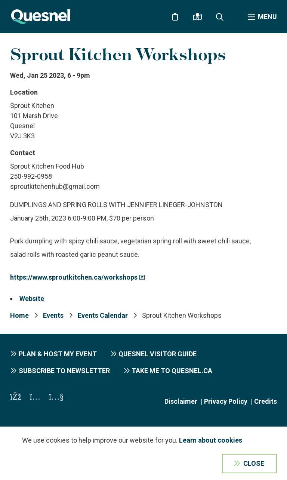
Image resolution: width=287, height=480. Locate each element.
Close (253, 463)
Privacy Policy (225, 401)
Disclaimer (180, 401)
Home (19, 315)
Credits (265, 401)
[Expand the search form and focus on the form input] (220, 17)
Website (31, 298)
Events (53, 315)
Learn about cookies (210, 440)
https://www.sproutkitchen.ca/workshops (74, 277)
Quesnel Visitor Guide (157, 354)
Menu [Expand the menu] (267, 17)
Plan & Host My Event (58, 354)
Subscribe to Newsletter (64, 371)
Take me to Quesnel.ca (172, 371)
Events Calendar (103, 315)
